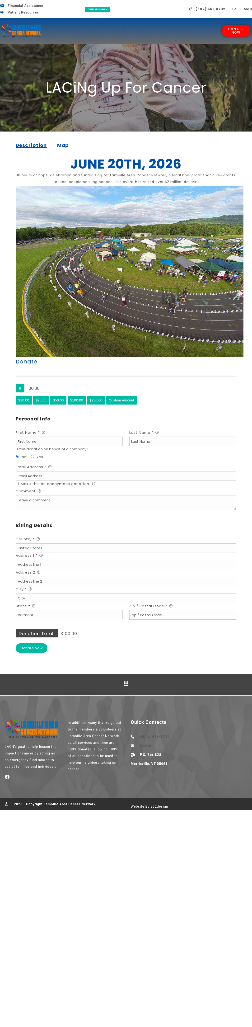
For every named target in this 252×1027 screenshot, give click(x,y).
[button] (126, 505)
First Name (30, 433)
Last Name (144, 433)
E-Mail (245, 9)
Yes (40, 456)
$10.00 (23, 400)
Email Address (34, 467)
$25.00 (41, 400)
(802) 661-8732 (210, 9)
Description (31, 146)
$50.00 (58, 400)
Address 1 (29, 556)
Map (63, 145)
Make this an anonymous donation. (56, 484)
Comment (28, 491)
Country (28, 539)
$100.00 (76, 400)
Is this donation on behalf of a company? (52, 449)
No (24, 456)
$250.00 (95, 400)
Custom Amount (121, 400)
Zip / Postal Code (151, 606)
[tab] (31, 145)
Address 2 (28, 572)
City (24, 589)
